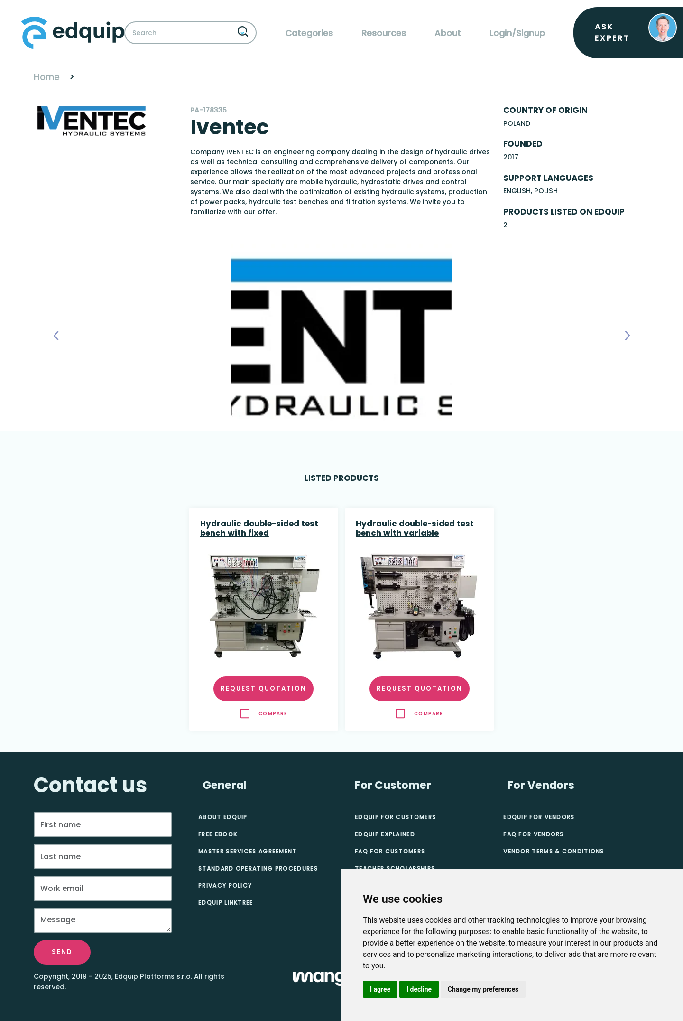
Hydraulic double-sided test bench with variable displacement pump (415, 529)
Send (62, 951)
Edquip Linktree (225, 903)
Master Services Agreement (247, 851)
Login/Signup (517, 33)
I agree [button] (380, 989)
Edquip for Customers (395, 817)
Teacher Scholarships (395, 868)
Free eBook (217, 834)
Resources (383, 33)
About (447, 33)
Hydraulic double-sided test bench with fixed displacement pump (259, 529)
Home (47, 77)
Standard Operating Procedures (258, 868)
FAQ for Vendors (533, 834)
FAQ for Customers (390, 851)
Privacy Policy (225, 885)
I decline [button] (419, 989)
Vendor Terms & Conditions (553, 851)
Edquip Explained (385, 834)
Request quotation (263, 688)
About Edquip (223, 817)
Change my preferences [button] (483, 989)
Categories (309, 33)
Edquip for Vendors (538, 817)
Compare (272, 713)
